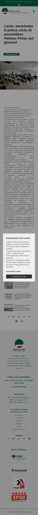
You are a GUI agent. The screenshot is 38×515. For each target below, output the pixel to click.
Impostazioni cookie (13, 271)
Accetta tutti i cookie (19, 276)
